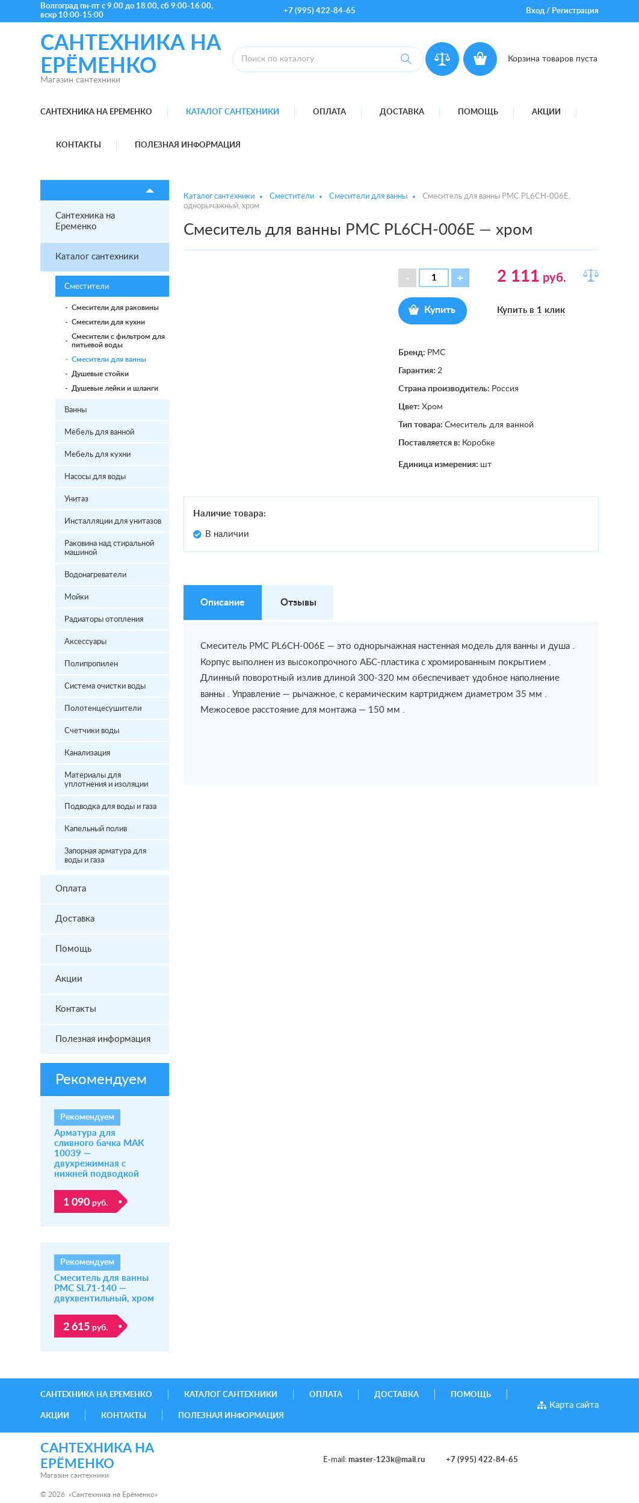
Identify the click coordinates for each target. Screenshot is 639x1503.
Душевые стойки (100, 373)
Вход (535, 11)
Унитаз (76, 499)
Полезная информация (188, 145)
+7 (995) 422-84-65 (319, 11)
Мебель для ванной (99, 432)
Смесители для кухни (108, 322)
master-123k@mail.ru (386, 1460)
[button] (460, 277)
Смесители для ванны (109, 359)
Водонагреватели (95, 575)
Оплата (329, 112)
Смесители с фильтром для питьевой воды (118, 341)
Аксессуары (85, 642)
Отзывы (298, 602)
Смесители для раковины (115, 307)
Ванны (75, 410)
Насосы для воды (95, 477)
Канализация (87, 753)
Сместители (86, 287)
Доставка (402, 112)
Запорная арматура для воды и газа (105, 856)
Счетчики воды (91, 731)
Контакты (78, 145)
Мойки (76, 597)
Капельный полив (95, 829)
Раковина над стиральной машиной (109, 548)
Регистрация (575, 11)
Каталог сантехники (232, 112)
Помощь (478, 112)
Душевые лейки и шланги (115, 388)
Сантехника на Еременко (96, 112)
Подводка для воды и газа (110, 807)
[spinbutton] (434, 277)
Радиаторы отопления (103, 620)
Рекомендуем (101, 1080)
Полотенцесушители (102, 709)
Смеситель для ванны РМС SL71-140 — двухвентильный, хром (104, 1288)
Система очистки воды (105, 686)
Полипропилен (91, 664)
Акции (546, 112)
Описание (222, 602)
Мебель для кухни (97, 455)
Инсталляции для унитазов (112, 521)
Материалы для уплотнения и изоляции (106, 780)
